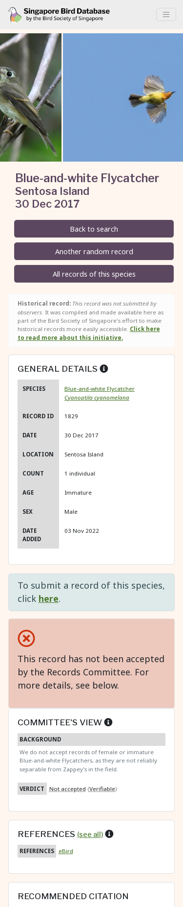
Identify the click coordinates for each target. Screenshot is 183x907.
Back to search (94, 229)
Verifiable (102, 788)
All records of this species (94, 274)
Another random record (94, 251)
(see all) (90, 834)
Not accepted (67, 788)
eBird (66, 851)
